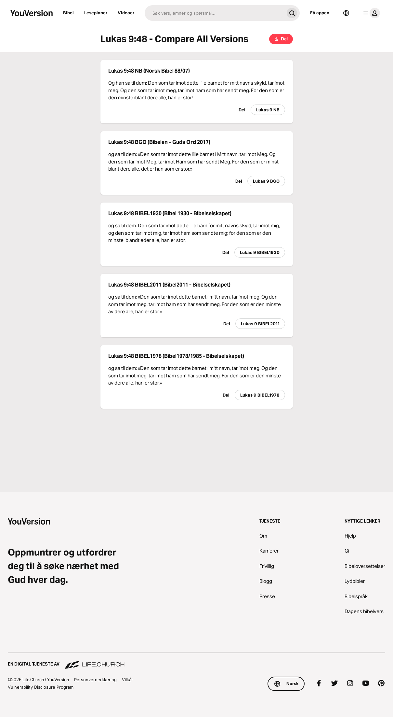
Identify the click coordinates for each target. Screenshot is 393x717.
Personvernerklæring (95, 679)
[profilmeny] (370, 13)
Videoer (126, 12)
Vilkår (127, 679)
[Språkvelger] (346, 13)
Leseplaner (95, 12)
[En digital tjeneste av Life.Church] (196, 661)
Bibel (68, 12)
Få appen (319, 12)
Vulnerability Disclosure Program (40, 687)
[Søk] (214, 13)
